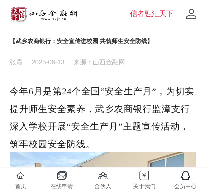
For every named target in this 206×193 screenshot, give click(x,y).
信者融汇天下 (152, 14)
